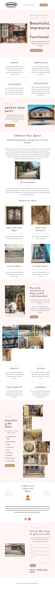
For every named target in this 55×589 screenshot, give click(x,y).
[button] (43, 4)
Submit (33, 565)
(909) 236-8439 (28, 5)
